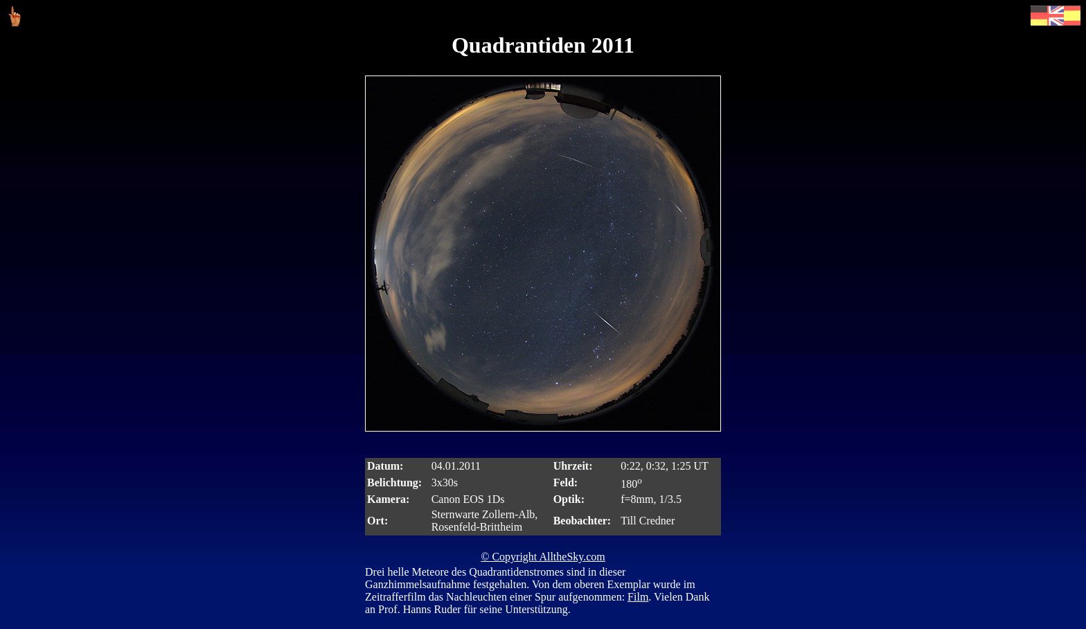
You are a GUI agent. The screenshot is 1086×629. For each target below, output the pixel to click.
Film (637, 597)
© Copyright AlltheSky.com (543, 556)
